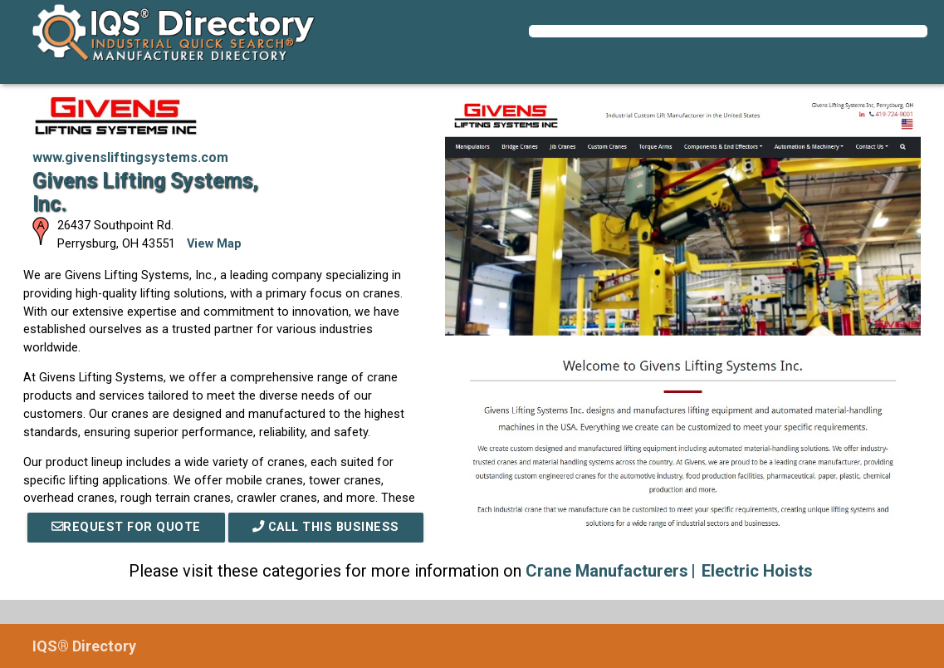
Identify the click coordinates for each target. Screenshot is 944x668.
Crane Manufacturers (607, 571)
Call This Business (325, 527)
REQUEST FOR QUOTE (126, 527)
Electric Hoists (757, 571)
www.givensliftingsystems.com (130, 157)
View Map (214, 244)
